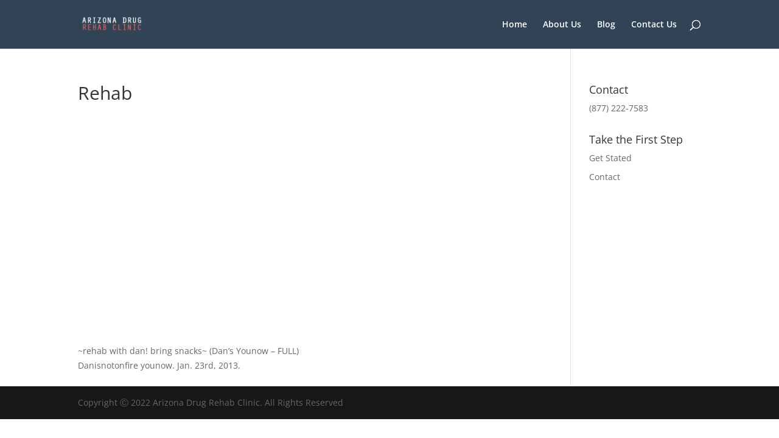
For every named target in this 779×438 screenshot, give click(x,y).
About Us (562, 25)
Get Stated (610, 158)
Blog (606, 25)
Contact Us (654, 25)
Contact (604, 176)
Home (514, 25)
